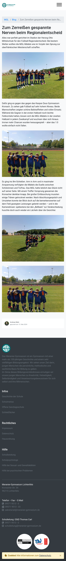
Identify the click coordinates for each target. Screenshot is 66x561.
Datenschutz (8, 433)
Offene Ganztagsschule (13, 407)
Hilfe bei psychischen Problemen (17, 470)
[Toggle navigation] (59, 5)
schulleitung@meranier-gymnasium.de (23, 526)
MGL (6, 19)
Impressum (7, 428)
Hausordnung (8, 439)
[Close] (60, 555)
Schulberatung (9, 454)
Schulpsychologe (10, 460)
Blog (14, 19)
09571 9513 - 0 (12, 503)
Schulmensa (8, 402)
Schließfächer (8, 412)
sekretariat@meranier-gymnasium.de (22, 510)
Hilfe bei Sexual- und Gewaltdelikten (19, 465)
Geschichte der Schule (12, 396)
